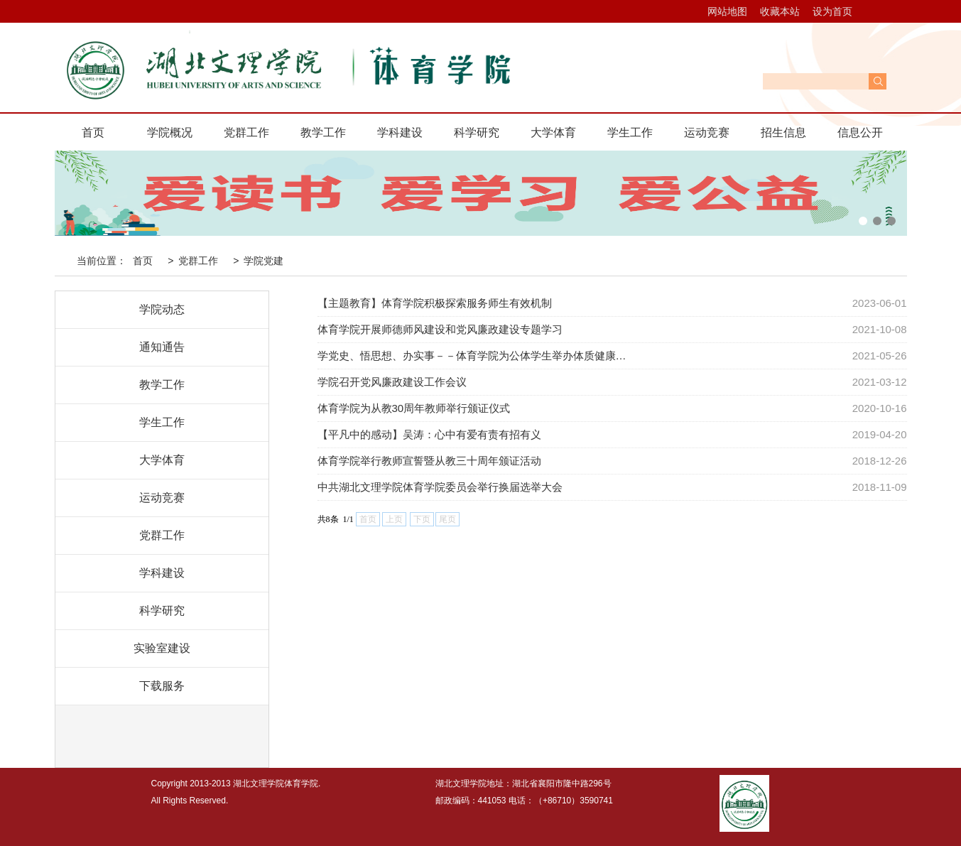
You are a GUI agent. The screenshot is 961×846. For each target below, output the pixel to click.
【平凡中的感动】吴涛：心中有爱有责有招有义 (429, 434)
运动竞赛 (706, 132)
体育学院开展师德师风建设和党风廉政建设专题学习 (440, 329)
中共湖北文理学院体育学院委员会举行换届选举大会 (440, 487)
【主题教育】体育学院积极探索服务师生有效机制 (434, 303)
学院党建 (263, 260)
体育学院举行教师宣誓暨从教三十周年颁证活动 (429, 461)
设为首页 (832, 11)
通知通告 (162, 347)
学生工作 (630, 132)
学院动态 (162, 309)
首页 (93, 132)
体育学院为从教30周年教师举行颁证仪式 (414, 408)
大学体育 (553, 132)
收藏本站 (780, 11)
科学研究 (476, 132)
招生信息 (783, 132)
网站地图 (727, 11)
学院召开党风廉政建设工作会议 (392, 382)
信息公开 (860, 132)
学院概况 (169, 132)
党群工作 (246, 132)
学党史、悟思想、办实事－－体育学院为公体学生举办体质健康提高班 (476, 355)
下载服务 (162, 686)
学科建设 (400, 132)
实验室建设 (162, 648)
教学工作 (323, 132)
